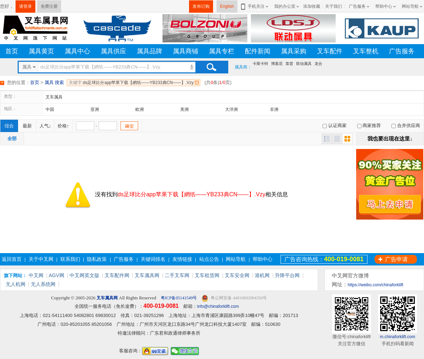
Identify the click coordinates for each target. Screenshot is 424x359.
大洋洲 (231, 109)
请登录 (25, 6)
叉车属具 (54, 97)
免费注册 (49, 6)
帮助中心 (383, 6)
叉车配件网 (117, 275)
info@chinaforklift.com (218, 306)
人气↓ (45, 125)
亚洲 (94, 109)
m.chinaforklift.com (397, 336)
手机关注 (255, 6)
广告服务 (357, 6)
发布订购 (201, 6)
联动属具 (304, 63)
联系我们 (70, 259)
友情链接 (182, 259)
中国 (50, 109)
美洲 (184, 109)
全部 (12, 138)
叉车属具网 (147, 275)
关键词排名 (153, 259)
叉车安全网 (237, 275)
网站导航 (410, 6)
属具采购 (293, 51)
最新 (27, 125)
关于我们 (333, 6)
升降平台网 (287, 275)
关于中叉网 (41, 259)
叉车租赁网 (207, 275)
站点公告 (209, 259)
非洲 (274, 109)
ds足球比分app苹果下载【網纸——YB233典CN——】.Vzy (131, 82)
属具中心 (77, 51)
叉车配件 (329, 51)
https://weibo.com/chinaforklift (375, 284)
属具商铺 (185, 51)
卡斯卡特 (260, 63)
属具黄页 (41, 51)
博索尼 (277, 63)
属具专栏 (221, 51)
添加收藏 (311, 6)
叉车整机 (365, 51)
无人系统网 (43, 284)
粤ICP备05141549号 (178, 297)
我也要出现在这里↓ (390, 139)
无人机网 (15, 284)
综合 (9, 125)
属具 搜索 (54, 82)
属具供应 (113, 51)
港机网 (262, 275)
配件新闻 (257, 51)
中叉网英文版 (84, 275)
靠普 (289, 63)
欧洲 (139, 109)
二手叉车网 (177, 275)
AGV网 (56, 275)
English (227, 6)
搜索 (211, 67)
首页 (11, 51)
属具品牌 (149, 51)
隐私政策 (97, 259)
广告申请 (396, 259)
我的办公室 (284, 6)
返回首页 (12, 259)
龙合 (318, 63)
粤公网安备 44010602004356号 (234, 298)
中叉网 (36, 275)
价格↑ (63, 125)
